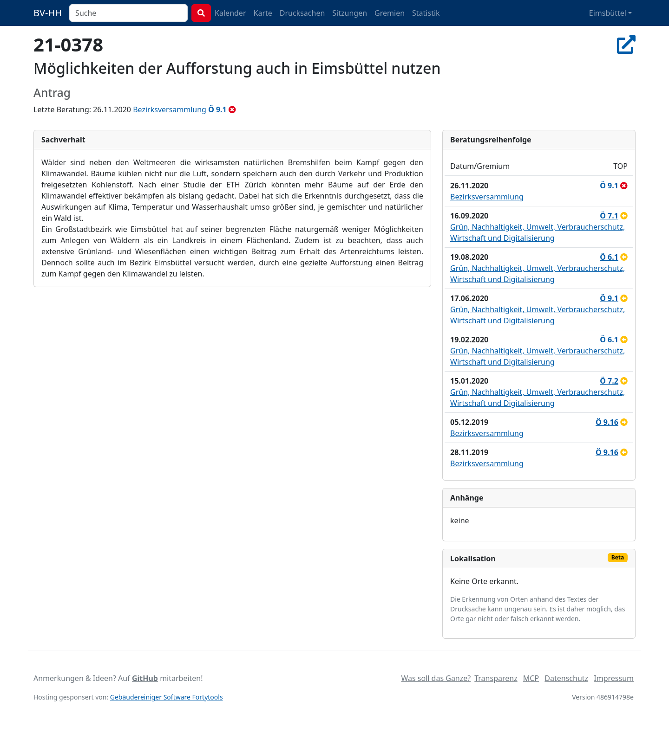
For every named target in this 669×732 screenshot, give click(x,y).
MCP (531, 678)
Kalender (230, 13)
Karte (263, 13)
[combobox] (128, 13)
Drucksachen (302, 13)
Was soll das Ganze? (436, 678)
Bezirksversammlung (169, 109)
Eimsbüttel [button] (607, 13)
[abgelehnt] (232, 109)
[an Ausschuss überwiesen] (624, 422)
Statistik (426, 13)
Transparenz (495, 678)
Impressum (614, 678)
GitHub (145, 678)
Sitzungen (349, 13)
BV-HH (47, 12)
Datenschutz (566, 678)
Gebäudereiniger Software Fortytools (166, 697)
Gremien (389, 13)
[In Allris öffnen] (626, 44)
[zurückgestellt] (624, 216)
